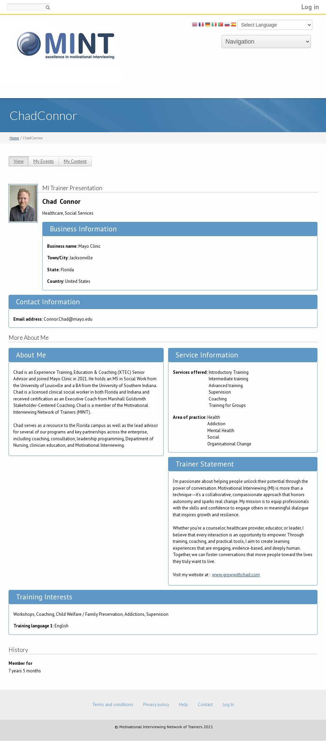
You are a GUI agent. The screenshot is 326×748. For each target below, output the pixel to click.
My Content (75, 161)
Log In (228, 704)
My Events (43, 161)
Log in (310, 6)
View (19, 161)
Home (14, 138)
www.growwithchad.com (236, 575)
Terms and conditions (112, 704)
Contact (205, 704)
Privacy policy (156, 704)
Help (183, 704)
